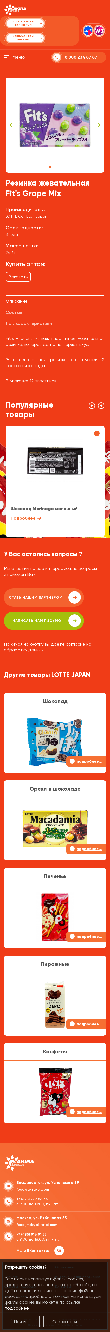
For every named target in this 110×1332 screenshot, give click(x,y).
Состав (14, 312)
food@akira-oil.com (32, 1189)
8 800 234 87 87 (81, 57)
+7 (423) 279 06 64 (32, 1199)
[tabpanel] (55, 125)
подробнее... (18, 1308)
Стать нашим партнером (45, 597)
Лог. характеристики (29, 323)
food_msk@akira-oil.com (36, 1225)
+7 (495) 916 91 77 (31, 1234)
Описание (17, 301)
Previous (12, 125)
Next (98, 125)
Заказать (18, 276)
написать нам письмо (47, 620)
